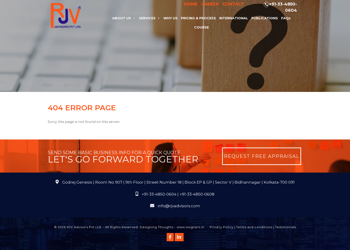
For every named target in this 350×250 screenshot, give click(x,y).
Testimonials (285, 227)
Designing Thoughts (157, 227)
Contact (233, 4)
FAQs (286, 18)
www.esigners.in (190, 227)
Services (149, 18)
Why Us (170, 18)
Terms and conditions (254, 227)
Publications (264, 18)
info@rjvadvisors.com (179, 206)
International (233, 18)
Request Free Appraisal (261, 156)
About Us (124, 18)
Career (210, 4)
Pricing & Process (198, 18)
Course (201, 27)
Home (191, 4)
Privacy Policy (221, 227)
